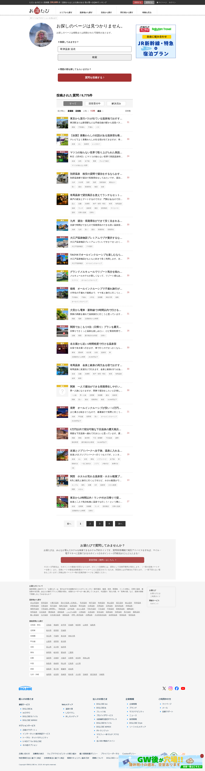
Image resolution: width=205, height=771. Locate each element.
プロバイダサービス (104, 715)
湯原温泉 (109, 612)
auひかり (26, 712)
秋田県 (78, 625)
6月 (96, 485)
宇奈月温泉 (91, 609)
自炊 (102, 187)
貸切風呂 (104, 208)
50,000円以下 (102, 442)
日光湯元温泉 (55, 615)
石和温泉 (109, 606)
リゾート (75, 280)
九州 (73, 182)
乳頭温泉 (83, 603)
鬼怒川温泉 (63, 606)
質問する (149, 2)
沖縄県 (101, 674)
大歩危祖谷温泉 (101, 615)
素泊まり (112, 182)
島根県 (56, 663)
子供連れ (81, 127)
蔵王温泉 (119, 603)
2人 (79, 144)
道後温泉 (60, 612)
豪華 (117, 438)
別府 (88, 182)
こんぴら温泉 (71, 612)
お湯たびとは (155, 593)
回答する (138, 2)
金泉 (73, 378)
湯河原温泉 (119, 606)
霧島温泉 (136, 612)
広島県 (70, 663)
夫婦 (73, 229)
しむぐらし (70, 712)
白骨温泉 (91, 606)
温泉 (73, 208)
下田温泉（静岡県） (48, 609)
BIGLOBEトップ (113, 758)
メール (165, 707)
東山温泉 (110, 603)
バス (97, 127)
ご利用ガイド (155, 596)
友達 (73, 144)
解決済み (116, 103)
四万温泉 (53, 606)
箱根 (117, 297)
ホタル (80, 489)
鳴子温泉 (92, 603)
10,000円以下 (112, 399)
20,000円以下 (93, 357)
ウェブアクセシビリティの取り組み (61, 753)
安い (73, 187)
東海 (73, 352)
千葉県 (56, 636)
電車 (94, 161)
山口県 (78, 663)
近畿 (79, 203)
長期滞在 (88, 187)
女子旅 (87, 161)
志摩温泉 (89, 615)
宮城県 (70, 625)
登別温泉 (44, 603)
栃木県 (48, 630)
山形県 (85, 625)
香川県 (56, 669)
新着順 (70, 111)
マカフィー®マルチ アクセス (107, 735)
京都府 (56, 658)
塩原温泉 (73, 606)
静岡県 (48, 652)
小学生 (92, 297)
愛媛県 (63, 669)
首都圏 (100, 297)
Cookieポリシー (129, 753)
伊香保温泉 (34, 606)
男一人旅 (83, 395)
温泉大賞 (69, 708)
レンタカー (96, 144)
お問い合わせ (24, 753)
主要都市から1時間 (78, 357)
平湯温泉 (110, 609)
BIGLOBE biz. (102, 704)
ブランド (133, 707)
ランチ (80, 208)
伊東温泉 (129, 606)
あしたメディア (72, 716)
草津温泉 (137, 603)
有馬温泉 (118, 203)
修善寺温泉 (34, 609)
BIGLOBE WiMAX (30, 720)
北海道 (48, 625)
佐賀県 (56, 674)
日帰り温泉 (82, 212)
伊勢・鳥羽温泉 (77, 615)
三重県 (70, 652)
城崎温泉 (130, 609)
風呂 (96, 208)
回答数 (78, 111)
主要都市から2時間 (91, 318)
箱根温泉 (65, 615)
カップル (75, 485)
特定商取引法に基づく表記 (30, 758)
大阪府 (63, 658)
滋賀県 (48, 658)
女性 (79, 161)
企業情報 (130, 698)
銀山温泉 (128, 603)
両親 (73, 318)
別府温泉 (102, 182)
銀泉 (79, 378)
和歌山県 (86, 658)
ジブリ (96, 463)
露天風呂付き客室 (91, 335)
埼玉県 (48, 636)
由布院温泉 (113, 615)
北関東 (92, 395)
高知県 (70, 669)
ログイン (172, 2)
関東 (73, 399)
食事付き (115, 463)
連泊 (107, 395)
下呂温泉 (109, 438)
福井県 (63, 647)
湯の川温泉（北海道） (69, 603)
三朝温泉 (82, 612)
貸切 (73, 212)
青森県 (56, 625)
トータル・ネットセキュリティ (35, 737)
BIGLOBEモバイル (30, 716)
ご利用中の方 (164, 698)
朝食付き (75, 463)
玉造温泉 (91, 612)
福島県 (92, 625)
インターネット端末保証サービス (36, 733)
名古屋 (88, 352)
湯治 (79, 187)
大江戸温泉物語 (77, 246)
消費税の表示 (38, 753)
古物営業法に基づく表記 (54, 758)
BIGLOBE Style (135, 723)
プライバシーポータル (110, 753)
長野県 (88, 416)
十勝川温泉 (54, 603)
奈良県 (78, 658)
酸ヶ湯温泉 (34, 615)
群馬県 (56, 630)
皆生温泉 (100, 612)
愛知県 (80, 352)
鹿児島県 (93, 674)
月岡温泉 (100, 606)
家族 (73, 127)
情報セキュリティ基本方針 (78, 758)
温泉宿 (86, 144)
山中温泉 (71, 609)
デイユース (115, 208)
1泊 (73, 468)
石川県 (56, 647)
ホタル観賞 (112, 485)
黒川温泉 (127, 612)
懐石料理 (75, 442)
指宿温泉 (132, 615)
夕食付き (105, 463)
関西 (79, 335)
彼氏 (83, 485)
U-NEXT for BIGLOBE (32, 741)
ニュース (133, 715)
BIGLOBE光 (27, 708)
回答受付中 (95, 103)
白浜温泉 (42, 612)
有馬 (110, 203)
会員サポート (167, 711)
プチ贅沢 (89, 246)
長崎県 (63, 674)
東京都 (63, 636)
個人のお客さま (26, 698)
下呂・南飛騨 (97, 438)
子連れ (90, 127)
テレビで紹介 (104, 161)
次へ (120, 524)
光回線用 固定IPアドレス (106, 719)
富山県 (48, 647)
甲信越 (80, 416)
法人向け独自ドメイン (105, 741)
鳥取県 (48, 663)
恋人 (73, 203)
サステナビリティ (136, 711)
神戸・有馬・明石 (99, 203)
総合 (99, 111)
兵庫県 (87, 203)
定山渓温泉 (34, 603)
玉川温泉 (44, 615)
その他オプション (30, 745)
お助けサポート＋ (30, 730)
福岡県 (48, 674)
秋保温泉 (101, 603)
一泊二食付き (86, 463)
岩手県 (63, 625)
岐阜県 (87, 438)
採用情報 (133, 719)
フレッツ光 (101, 711)
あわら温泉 (81, 609)
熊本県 (70, 674)
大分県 (80, 182)
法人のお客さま (100, 698)
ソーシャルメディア (137, 726)
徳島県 (48, 669)
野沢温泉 (82, 606)
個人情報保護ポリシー (88, 753)
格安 (96, 187)
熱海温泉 (122, 615)
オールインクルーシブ (94, 263)
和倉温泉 (62, 609)
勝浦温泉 (51, 612)
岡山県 (63, 663)
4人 (79, 459)
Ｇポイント (154, 604)
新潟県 (63, 641)
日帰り (92, 212)
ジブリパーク (102, 459)
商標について (97, 758)
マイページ (162, 2)
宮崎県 (85, 674)
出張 (96, 352)
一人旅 (74, 395)
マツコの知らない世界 (79, 165)
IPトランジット (102, 730)
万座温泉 (44, 606)
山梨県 (48, 641)
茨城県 (63, 630)
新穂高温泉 (120, 609)
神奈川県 (109, 297)
